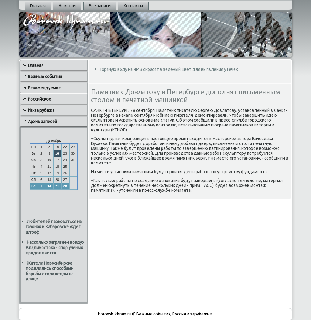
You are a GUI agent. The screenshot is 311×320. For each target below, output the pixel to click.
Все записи (100, 5)
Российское (39, 99)
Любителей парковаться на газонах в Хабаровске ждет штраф (54, 227)
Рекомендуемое (44, 87)
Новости (67, 5)
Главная (38, 5)
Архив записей (42, 121)
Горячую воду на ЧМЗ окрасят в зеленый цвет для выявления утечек (169, 69)
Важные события (45, 76)
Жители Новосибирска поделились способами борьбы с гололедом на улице (49, 271)
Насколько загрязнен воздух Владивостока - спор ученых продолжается (55, 247)
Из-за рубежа (41, 110)
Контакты (133, 5)
